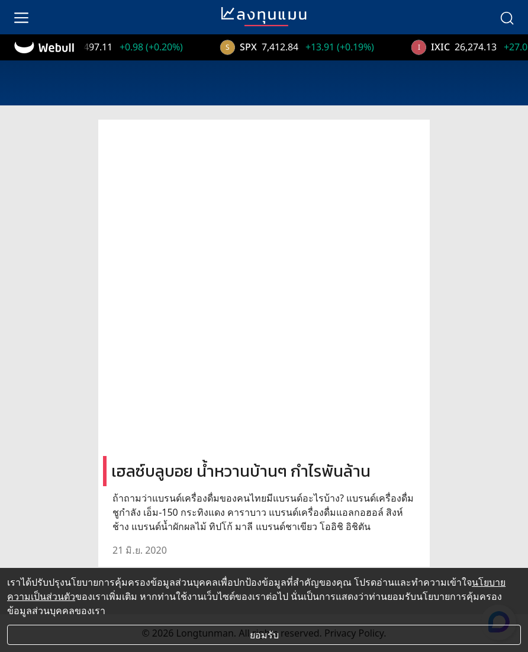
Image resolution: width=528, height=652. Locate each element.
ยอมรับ (264, 634)
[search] (507, 17)
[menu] (21, 17)
